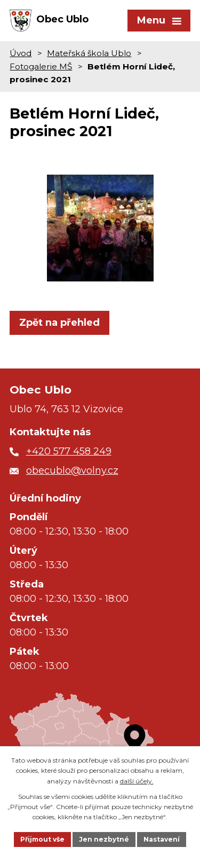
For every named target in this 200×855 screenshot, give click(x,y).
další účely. (137, 781)
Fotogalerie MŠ (41, 66)
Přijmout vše (42, 839)
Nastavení (161, 839)
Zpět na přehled (59, 322)
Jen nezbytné (104, 839)
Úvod (20, 53)
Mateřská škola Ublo (89, 53)
